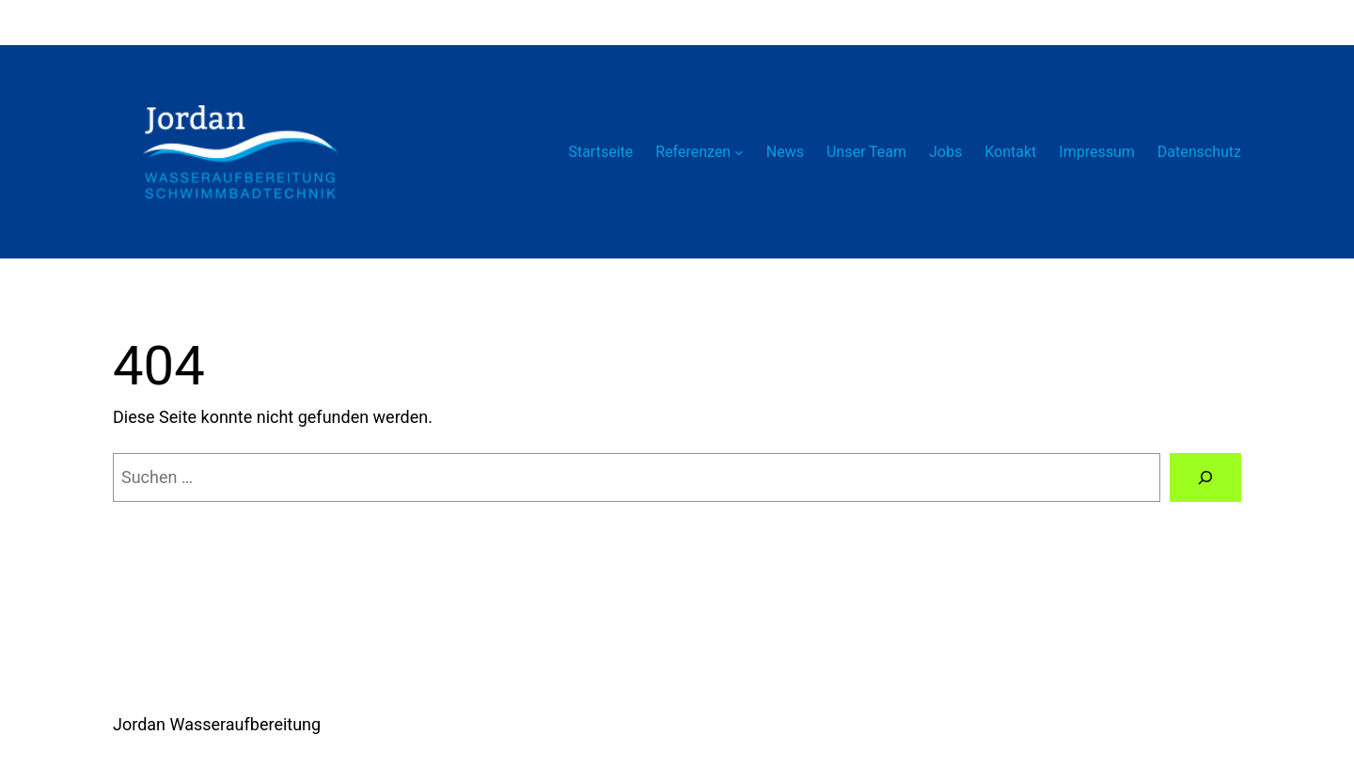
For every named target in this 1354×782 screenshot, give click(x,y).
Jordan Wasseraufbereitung (217, 724)
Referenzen (693, 152)
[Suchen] (1205, 477)
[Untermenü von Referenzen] (739, 152)
